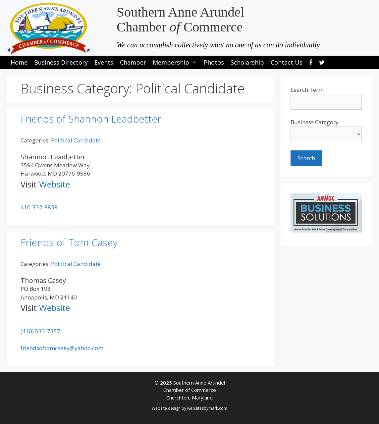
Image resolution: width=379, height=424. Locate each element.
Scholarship (247, 62)
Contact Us (286, 62)
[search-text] (326, 102)
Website (54, 184)
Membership (176, 62)
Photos (214, 62)
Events (103, 62)
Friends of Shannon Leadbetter (91, 119)
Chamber (133, 62)
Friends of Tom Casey (69, 242)
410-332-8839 (39, 207)
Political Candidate (76, 140)
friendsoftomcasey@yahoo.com (62, 348)
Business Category (315, 122)
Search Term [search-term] (307, 89)
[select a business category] (326, 134)
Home (19, 62)
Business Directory (61, 62)
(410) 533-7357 (40, 331)
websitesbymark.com (207, 408)
